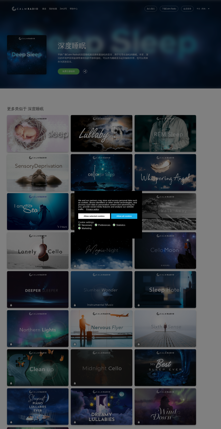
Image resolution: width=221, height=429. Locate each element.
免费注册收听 (69, 71)
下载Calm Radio (169, 8)
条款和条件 (17, 395)
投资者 (81, 395)
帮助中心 (76, 8)
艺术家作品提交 (51, 391)
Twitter (198, 381)
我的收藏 (56, 8)
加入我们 (151, 8)
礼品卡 (15, 386)
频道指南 (82, 391)
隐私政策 (49, 395)
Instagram (207, 381)
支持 (14, 382)
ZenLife (48, 386)
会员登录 (187, 8)
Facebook (189, 381)
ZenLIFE (65, 8)
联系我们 (82, 382)
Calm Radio (26, 8)
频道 (47, 8)
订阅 (47, 382)
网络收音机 (17, 391)
